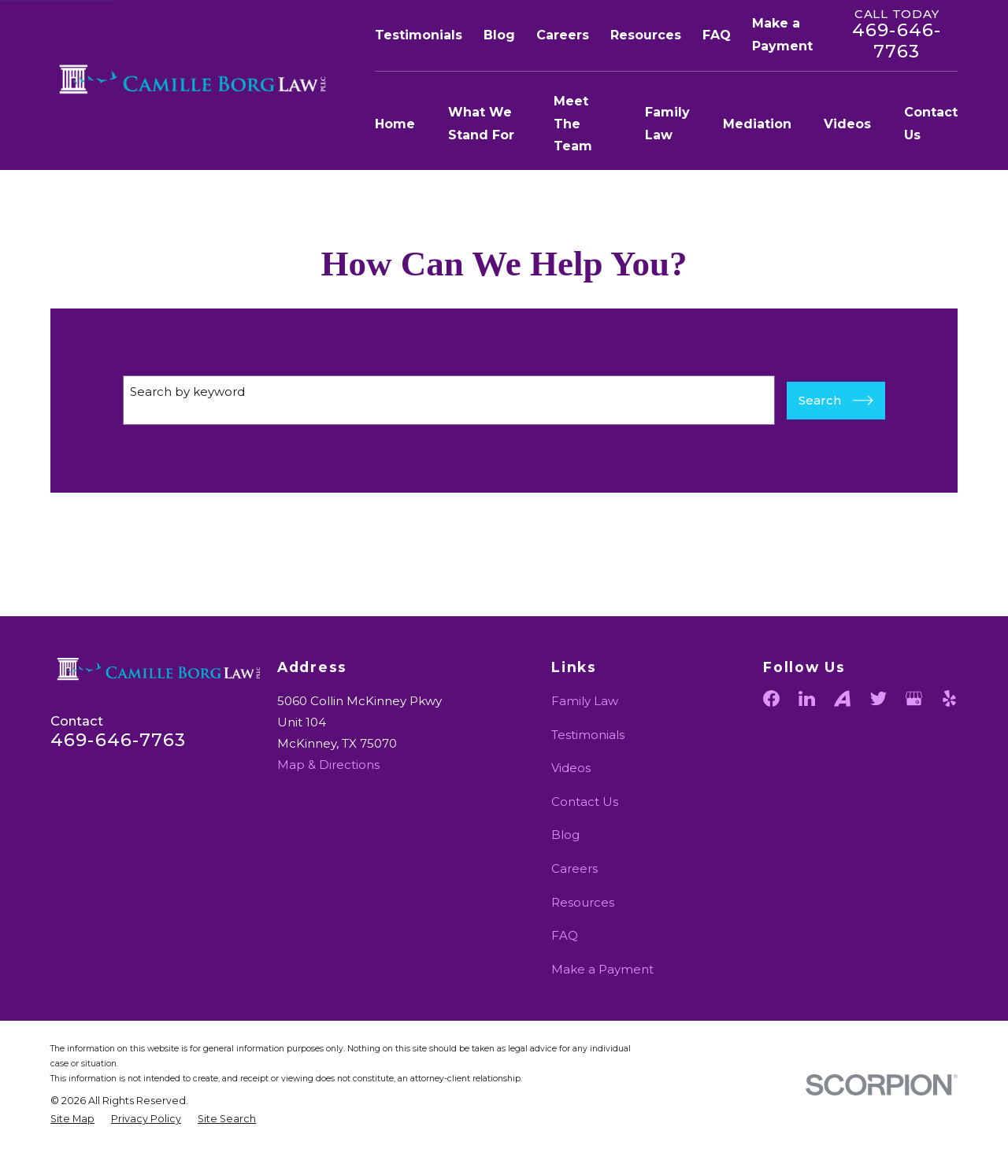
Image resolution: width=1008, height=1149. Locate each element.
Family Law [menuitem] (667, 123)
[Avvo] (842, 698)
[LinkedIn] (807, 698)
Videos (571, 767)
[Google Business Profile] (914, 698)
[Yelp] (949, 698)
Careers (562, 35)
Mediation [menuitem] (757, 123)
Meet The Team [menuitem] (573, 124)
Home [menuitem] (395, 123)
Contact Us (584, 801)
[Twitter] (878, 698)
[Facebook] (771, 698)
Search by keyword (187, 391)
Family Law (584, 700)
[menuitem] (72, 1119)
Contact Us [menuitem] (931, 123)
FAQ (716, 35)
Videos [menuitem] (847, 123)
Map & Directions (328, 764)
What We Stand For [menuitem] (481, 123)
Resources (645, 35)
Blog (499, 35)
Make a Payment (602, 969)
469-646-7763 (896, 40)
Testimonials (418, 35)
